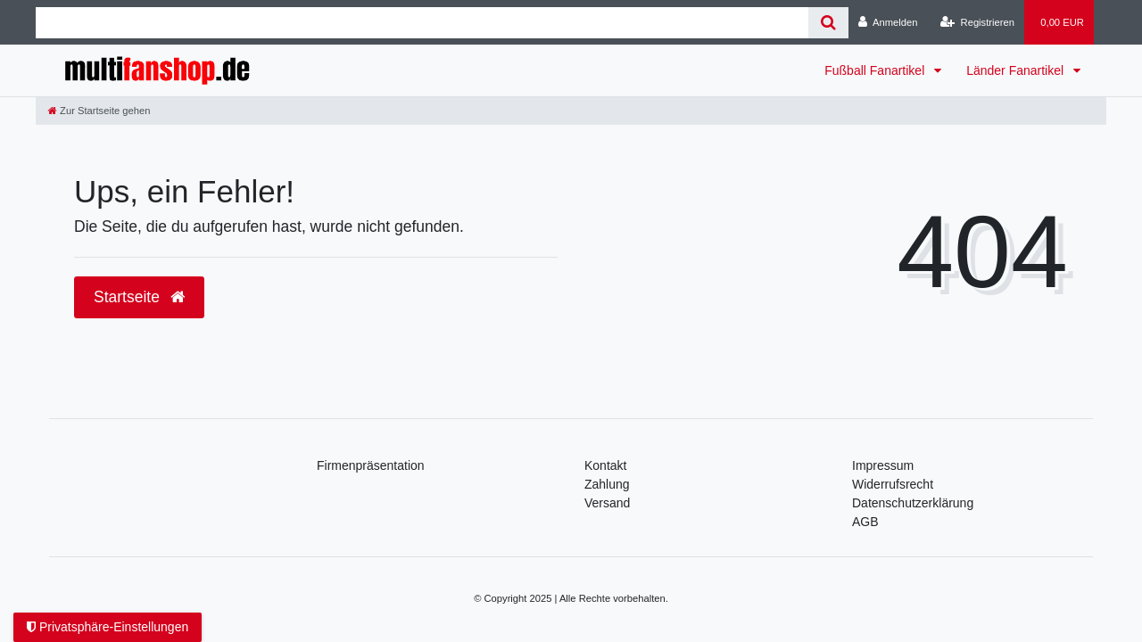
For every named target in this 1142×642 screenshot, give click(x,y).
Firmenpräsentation (371, 465)
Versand (607, 503)
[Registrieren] (977, 22)
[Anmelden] (888, 22)
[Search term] (422, 22)
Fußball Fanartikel (876, 70)
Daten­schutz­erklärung (912, 503)
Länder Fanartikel (1016, 70)
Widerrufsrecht (892, 484)
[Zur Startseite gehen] (99, 110)
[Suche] (828, 22)
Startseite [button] (139, 297)
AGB (865, 521)
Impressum (883, 465)
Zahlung (607, 484)
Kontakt (605, 465)
